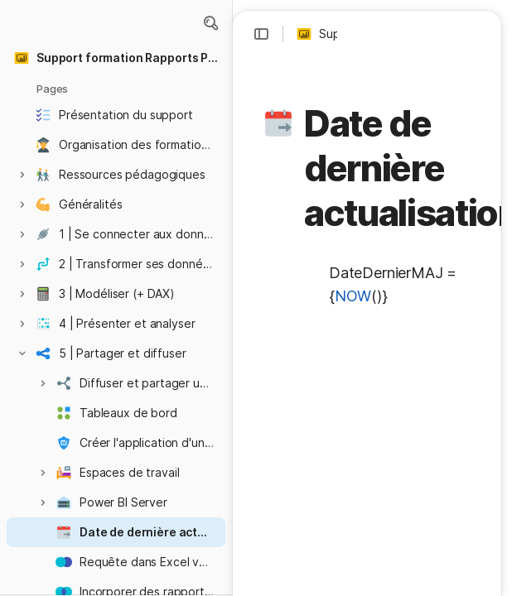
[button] (210, 23)
